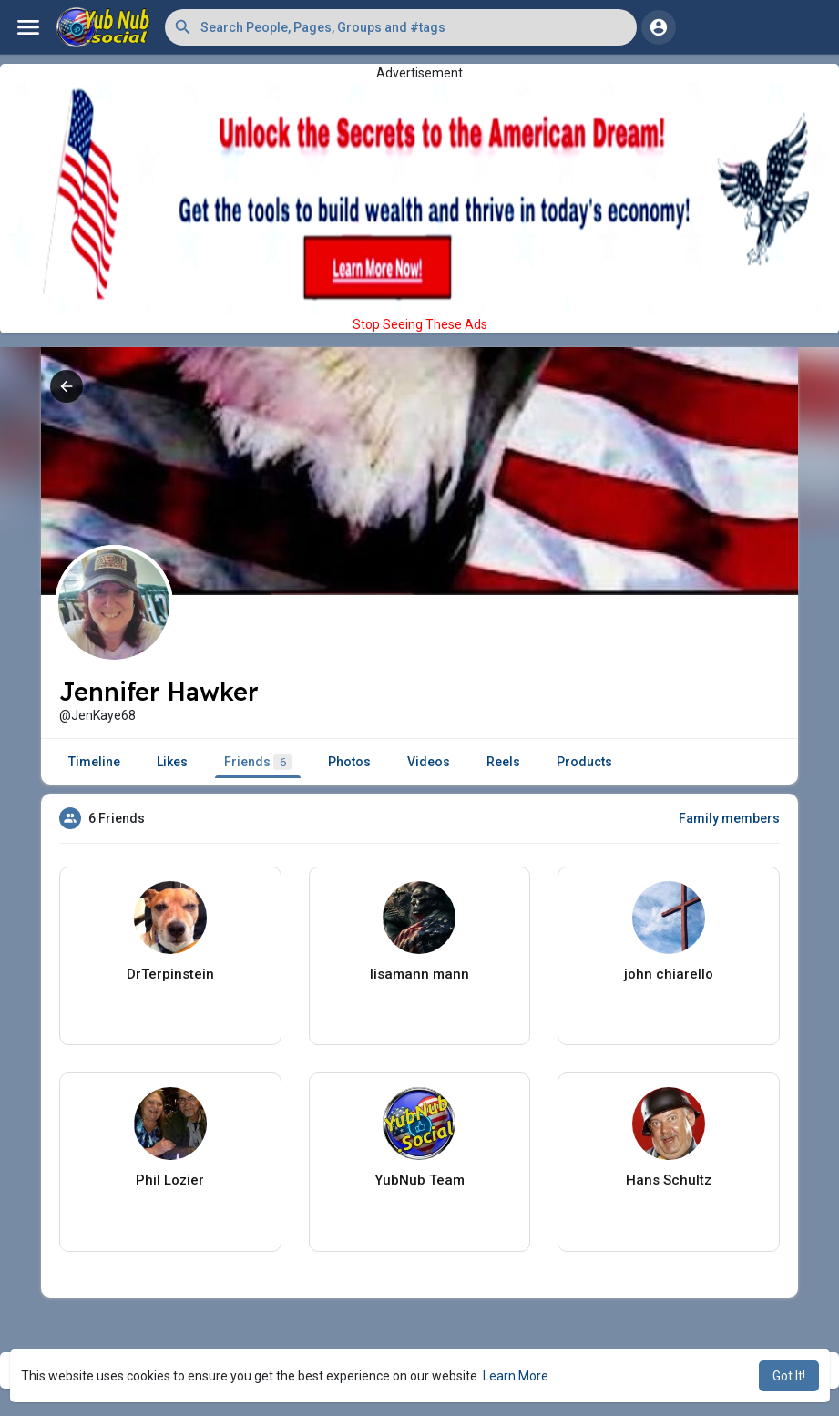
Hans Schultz (668, 1180)
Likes (172, 761)
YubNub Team (419, 1180)
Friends (258, 762)
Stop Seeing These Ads (420, 324)
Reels (503, 761)
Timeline (94, 761)
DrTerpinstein (170, 974)
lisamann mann (419, 974)
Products (584, 761)
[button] (401, 27)
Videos (428, 761)
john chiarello (668, 974)
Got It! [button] (788, 1376)
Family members (729, 818)
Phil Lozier (170, 1180)
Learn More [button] (515, 1376)
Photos (349, 761)
